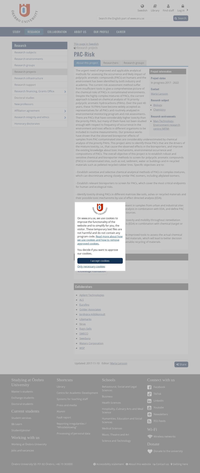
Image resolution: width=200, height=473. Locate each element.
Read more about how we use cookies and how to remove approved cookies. (99, 240)
